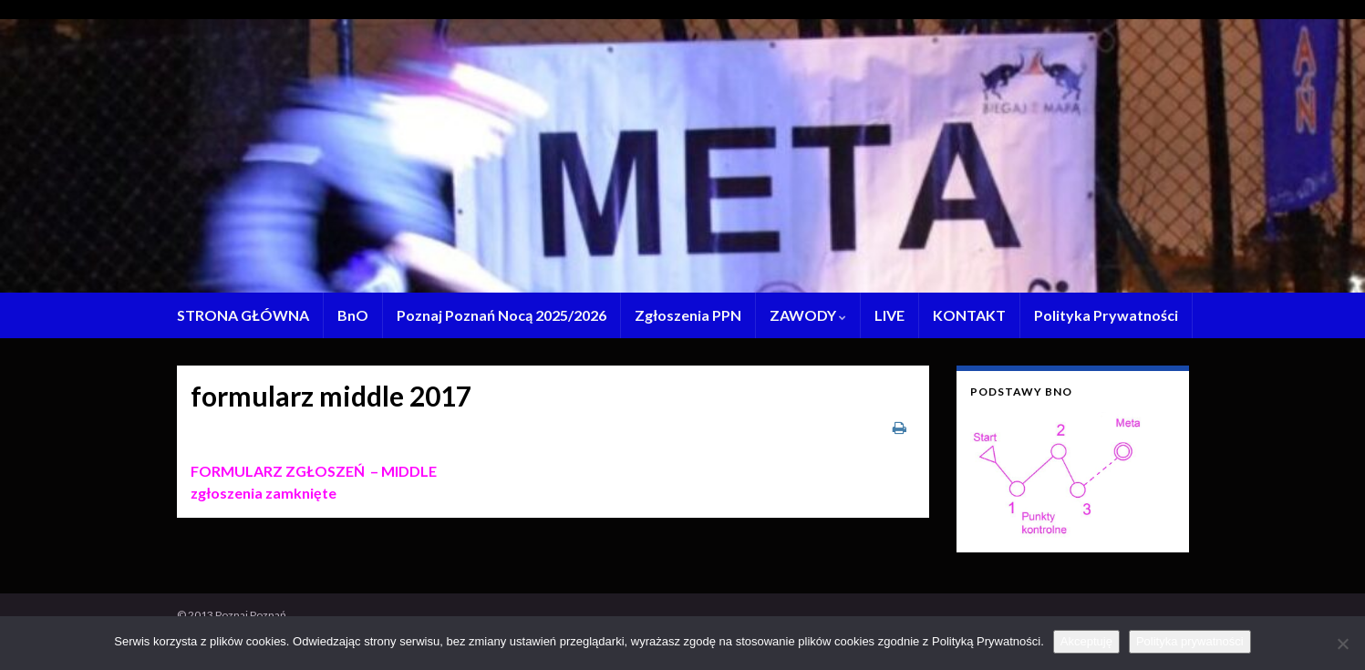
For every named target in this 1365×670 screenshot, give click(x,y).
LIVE (889, 315)
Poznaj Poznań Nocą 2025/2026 (501, 315)
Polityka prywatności (1190, 641)
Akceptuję (1086, 641)
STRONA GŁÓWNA (243, 315)
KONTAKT (969, 315)
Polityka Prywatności (1106, 315)
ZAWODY (808, 315)
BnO (352, 315)
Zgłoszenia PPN (688, 315)
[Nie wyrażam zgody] (1342, 643)
